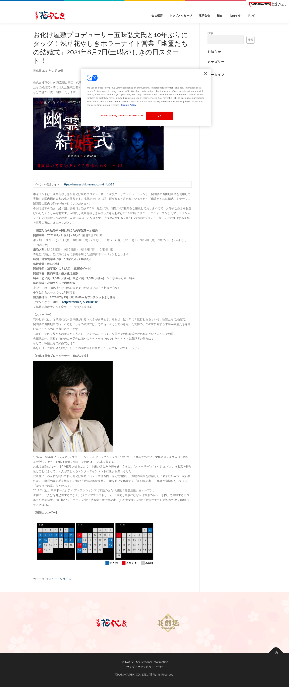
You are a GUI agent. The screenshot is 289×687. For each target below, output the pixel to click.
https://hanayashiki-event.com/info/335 (88, 184)
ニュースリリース (60, 579)
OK (159, 115)
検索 (210, 33)
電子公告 (204, 15)
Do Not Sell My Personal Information (144, 662)
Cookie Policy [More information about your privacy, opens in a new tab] (128, 104)
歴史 (220, 15)
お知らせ (235, 15)
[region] (146, 97)
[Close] (205, 73)
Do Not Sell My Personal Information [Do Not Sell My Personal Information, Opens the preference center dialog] (122, 115)
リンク (251, 15)
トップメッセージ (181, 15)
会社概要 (157, 15)
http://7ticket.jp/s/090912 (80, 302)
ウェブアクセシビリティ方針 (144, 667)
